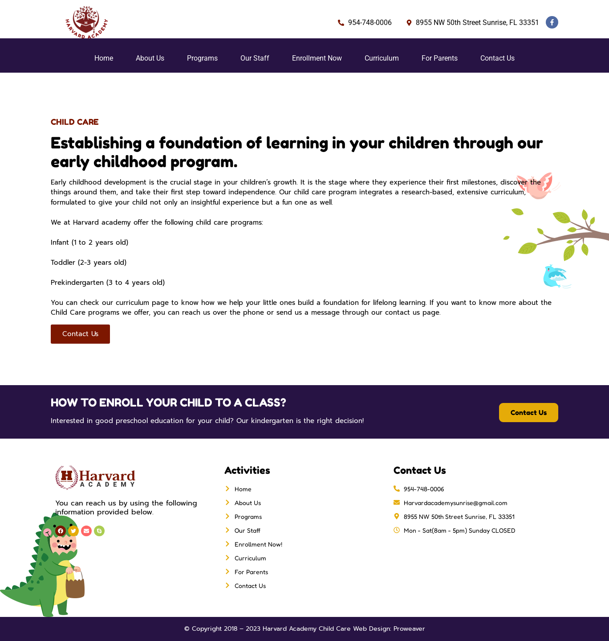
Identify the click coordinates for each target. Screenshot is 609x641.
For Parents (440, 58)
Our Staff (254, 58)
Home (103, 58)
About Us (150, 58)
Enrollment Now (317, 58)
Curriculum (382, 58)
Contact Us (497, 58)
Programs (202, 58)
